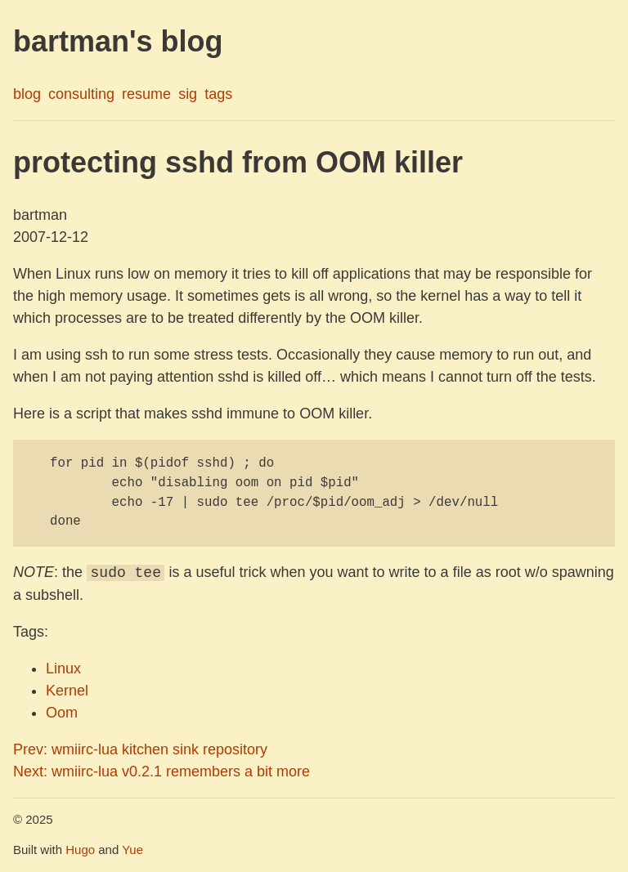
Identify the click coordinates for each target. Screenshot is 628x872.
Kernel (67, 690)
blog (27, 94)
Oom (62, 712)
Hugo (80, 849)
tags (218, 94)
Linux (63, 668)
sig (187, 94)
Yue (132, 849)
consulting (81, 94)
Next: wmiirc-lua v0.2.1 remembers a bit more (161, 771)
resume (146, 94)
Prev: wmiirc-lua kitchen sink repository (140, 749)
